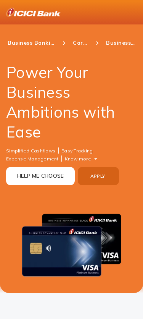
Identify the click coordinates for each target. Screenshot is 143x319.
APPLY (97, 176)
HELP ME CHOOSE (40, 175)
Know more (78, 159)
